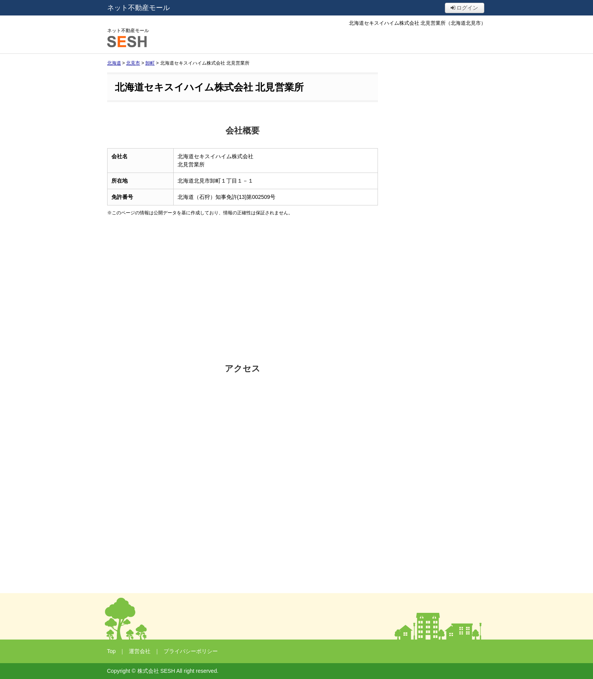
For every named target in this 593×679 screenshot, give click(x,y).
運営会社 (139, 651)
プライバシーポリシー (191, 651)
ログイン (465, 8)
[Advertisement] (242, 290)
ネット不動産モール (138, 8)
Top (111, 651)
